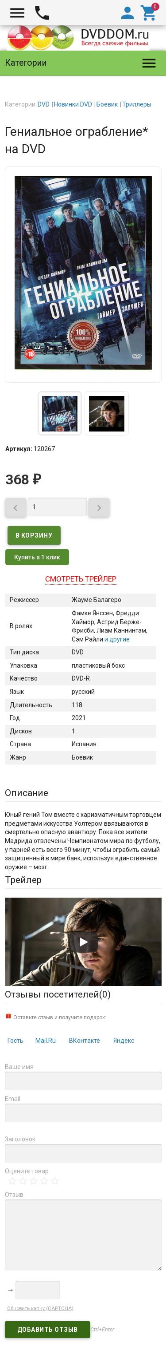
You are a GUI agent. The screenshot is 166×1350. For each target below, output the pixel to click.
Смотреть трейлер (80, 578)
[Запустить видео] (83, 942)
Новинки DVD (73, 104)
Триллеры (136, 104)
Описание (26, 793)
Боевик (107, 104)
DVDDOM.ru (28, 1324)
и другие (116, 639)
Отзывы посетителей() (58, 994)
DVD (44, 104)
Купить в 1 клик (37, 557)
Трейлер (23, 880)
